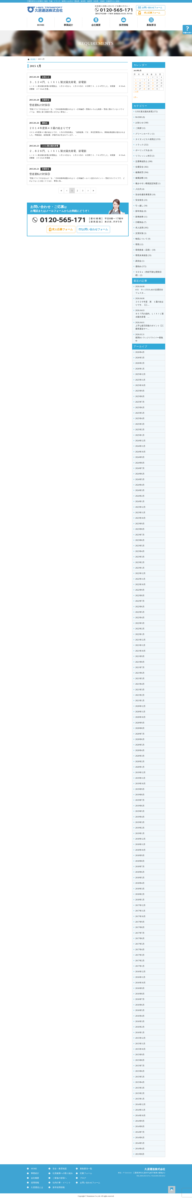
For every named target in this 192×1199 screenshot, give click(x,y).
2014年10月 (140, 1115)
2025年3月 (139, 424)
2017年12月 (140, 905)
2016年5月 (139, 1010)
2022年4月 (139, 618)
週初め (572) (140, 266)
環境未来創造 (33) (143, 255)
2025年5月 (139, 413)
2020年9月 (139, 723)
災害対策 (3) (140, 233)
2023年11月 (140, 512)
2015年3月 (139, 1088)
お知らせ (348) (141, 123)
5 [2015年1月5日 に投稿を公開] (135, 80)
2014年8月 (139, 1126)
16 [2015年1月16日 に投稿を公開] (153, 83)
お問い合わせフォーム (152, 7)
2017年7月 (139, 933)
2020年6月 (139, 739)
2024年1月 (139, 501)
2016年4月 (139, 1016)
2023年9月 (139, 524)
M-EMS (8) (140, 117)
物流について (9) (142, 239)
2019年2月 (139, 828)
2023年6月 (139, 540)
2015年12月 (140, 1038)
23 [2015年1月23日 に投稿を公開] (153, 86)
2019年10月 (140, 783)
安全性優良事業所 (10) (145, 194)
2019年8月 (139, 795)
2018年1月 (139, 900)
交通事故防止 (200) (143, 161)
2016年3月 (139, 1021)
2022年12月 (140, 573)
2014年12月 (140, 1104)
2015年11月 (140, 1044)
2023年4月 (139, 551)
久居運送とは (36, 1187)
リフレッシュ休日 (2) (144, 156)
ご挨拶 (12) (140, 128)
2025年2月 (139, 429)
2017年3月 (139, 955)
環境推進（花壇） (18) (145, 250)
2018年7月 (139, 866)
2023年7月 (139, 535)
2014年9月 (139, 1121)
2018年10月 (140, 850)
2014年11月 (140, 1110)
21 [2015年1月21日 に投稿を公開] (144, 86)
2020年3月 (139, 756)
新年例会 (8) (140, 211)
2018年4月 (139, 883)
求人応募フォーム (152, 13)
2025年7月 (139, 402)
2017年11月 (140, 911)
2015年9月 (139, 1054)
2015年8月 (139, 1060)
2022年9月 (139, 590)
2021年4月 (139, 684)
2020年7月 (139, 734)
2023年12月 (140, 507)
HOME (41, 25)
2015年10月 (140, 1049)
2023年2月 (139, 562)
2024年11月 (140, 446)
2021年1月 (139, 700)
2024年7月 (139, 468)
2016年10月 (140, 983)
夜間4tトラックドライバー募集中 (149, 337)
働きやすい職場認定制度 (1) (147, 183)
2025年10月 (140, 385)
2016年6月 (139, 1005)
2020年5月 (139, 745)
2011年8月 (139, 1154)
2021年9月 (139, 656)
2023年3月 (139, 557)
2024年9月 (139, 457)
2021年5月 (139, 678)
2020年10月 (140, 717)
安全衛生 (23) (141, 200)
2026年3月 (139, 358)
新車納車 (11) (141, 217)
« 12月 (136, 92)
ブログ (82, 1178)
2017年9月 (139, 922)
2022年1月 (139, 634)
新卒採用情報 (57, 1187)
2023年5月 (139, 546)
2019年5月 (139, 811)
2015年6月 (139, 1071)
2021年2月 (139, 695)
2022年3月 (139, 623)
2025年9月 (139, 391)
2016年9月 (139, 988)
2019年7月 (139, 800)
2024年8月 (139, 463)
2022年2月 (139, 629)
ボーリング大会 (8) (143, 150)
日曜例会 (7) (140, 222)
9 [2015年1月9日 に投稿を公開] (152, 80)
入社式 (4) (139, 189)
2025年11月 (140, 380)
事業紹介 (68, 25)
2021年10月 (140, 651)
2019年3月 (139, 822)
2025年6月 (139, 407)
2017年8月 (139, 927)
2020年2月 (139, 761)
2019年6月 (139, 806)
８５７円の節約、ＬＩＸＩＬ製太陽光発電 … (149, 313)
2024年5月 (139, 479)
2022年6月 (139, 607)
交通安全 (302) (141, 167)
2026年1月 (139, 369)
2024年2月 (139, 496)
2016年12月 (140, 971)
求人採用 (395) (141, 228)
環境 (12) (139, 244)
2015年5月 (139, 1077)
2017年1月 (139, 966)
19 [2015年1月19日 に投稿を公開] (136, 86)
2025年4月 (139, 418)
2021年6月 (139, 673)
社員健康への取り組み (61, 1173)
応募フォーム (85, 1173)
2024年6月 (139, 474)
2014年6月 (139, 1137)
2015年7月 (139, 1066)
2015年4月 (139, 1082)
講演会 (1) (139, 261)
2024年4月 (139, 485)
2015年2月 (139, 1093)
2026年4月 (139, 352)
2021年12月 (140, 640)
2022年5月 (139, 612)
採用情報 (123, 25)
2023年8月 (139, 529)
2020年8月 (139, 728)
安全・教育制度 (58, 1169)
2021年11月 (140, 645)
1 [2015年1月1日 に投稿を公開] (148, 77)
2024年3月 (139, 490)
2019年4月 (139, 817)
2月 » (136, 97)
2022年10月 (140, 584)
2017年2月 (139, 961)
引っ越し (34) (141, 206)
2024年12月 (140, 441)
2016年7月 (139, 999)
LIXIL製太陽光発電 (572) (146, 112)
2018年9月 (139, 855)
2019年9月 (139, 789)
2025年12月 (140, 374)
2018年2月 (139, 894)
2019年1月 (139, 833)
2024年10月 (140, 452)
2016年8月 (139, 994)
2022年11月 (140, 579)
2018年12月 (140, 839)
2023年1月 (139, 568)
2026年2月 (139, 363)
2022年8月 (139, 595)
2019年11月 (140, 778)
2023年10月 (140, 518)
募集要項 (151, 25)
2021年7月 (139, 667)
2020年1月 (139, 767)
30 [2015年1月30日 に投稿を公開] (153, 89)
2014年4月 (139, 1149)
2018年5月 (139, 878)
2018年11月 (140, 844)
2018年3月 (139, 889)
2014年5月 (139, 1143)
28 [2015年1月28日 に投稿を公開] (144, 89)
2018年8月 (139, 861)
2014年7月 (139, 1132)
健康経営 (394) (141, 172)
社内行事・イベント (60, 1183)
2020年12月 (140, 706)
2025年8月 (139, 396)
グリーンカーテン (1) (144, 134)
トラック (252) (141, 145)
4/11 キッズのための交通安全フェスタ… (149, 289)
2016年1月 (139, 1032)
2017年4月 (139, 949)
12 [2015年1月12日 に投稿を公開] (136, 83)
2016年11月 (140, 977)
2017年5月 (139, 944)
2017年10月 (140, 916)
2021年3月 (139, 690)
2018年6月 (139, 872)
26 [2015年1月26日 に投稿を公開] (136, 89)
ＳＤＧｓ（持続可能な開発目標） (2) (148, 273)
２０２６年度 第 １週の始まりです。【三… (149, 301)
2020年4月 (139, 750)
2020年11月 (140, 712)
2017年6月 (139, 938)
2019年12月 (140, 772)
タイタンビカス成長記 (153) (147, 139)
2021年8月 (139, 662)
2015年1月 (139, 1099)
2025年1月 (139, 435)
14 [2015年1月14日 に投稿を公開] (144, 83)
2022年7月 (139, 601)
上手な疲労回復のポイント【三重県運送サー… (149, 325)
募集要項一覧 (85, 1169)
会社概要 (96, 25)
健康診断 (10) (141, 178)
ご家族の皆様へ (58, 1178)
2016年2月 (139, 1027)
